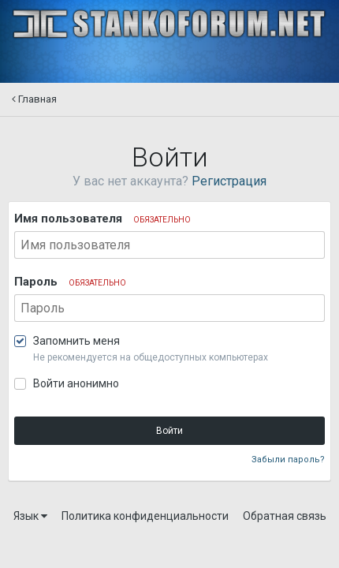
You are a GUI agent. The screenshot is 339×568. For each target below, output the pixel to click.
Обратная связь (284, 516)
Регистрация (229, 181)
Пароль (70, 282)
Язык (30, 516)
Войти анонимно (76, 383)
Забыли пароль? (288, 459)
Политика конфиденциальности (145, 516)
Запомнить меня (76, 340)
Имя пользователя (102, 218)
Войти (169, 430)
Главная (34, 99)
